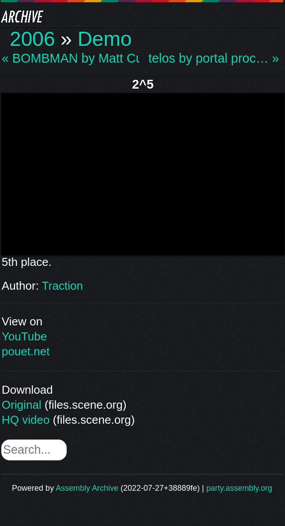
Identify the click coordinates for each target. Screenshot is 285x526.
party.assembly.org (239, 488)
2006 (32, 38)
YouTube (24, 336)
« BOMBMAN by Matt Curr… (70, 58)
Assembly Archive (87, 488)
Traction (62, 285)
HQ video (26, 419)
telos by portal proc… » (213, 58)
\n (143, 172)
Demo (105, 38)
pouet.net (26, 351)
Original (21, 404)
